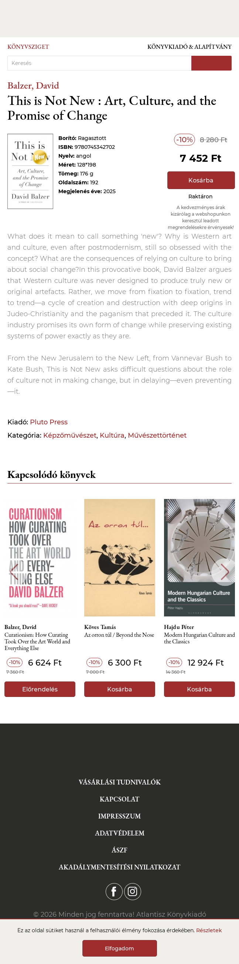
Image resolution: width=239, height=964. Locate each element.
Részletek (209, 930)
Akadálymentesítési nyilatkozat (119, 867)
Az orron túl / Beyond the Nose (119, 635)
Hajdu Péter (179, 627)
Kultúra (112, 435)
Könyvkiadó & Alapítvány (189, 47)
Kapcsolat (119, 799)
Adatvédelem (119, 833)
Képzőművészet (69, 435)
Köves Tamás (100, 627)
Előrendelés (40, 689)
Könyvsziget (28, 47)
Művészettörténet (157, 435)
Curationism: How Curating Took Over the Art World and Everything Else (37, 642)
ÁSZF (119, 850)
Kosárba (201, 180)
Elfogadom (119, 948)
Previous (14, 572)
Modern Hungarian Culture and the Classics (199, 638)
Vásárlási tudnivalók (120, 782)
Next (225, 572)
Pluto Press (49, 422)
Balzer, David (33, 85)
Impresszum (119, 816)
